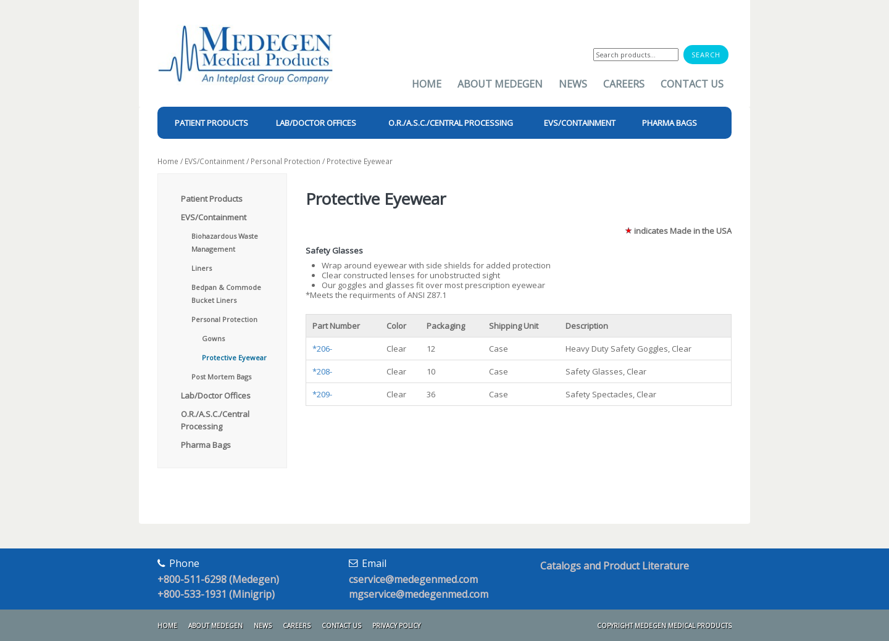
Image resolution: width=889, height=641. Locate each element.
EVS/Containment (214, 161)
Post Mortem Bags (221, 376)
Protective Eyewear (234, 357)
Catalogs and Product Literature (614, 566)
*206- (322, 348)
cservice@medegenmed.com (413, 579)
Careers (624, 84)
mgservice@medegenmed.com (418, 594)
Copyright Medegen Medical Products (664, 625)
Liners (201, 268)
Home (426, 84)
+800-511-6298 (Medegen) (218, 579)
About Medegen (500, 84)
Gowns (213, 338)
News (573, 84)
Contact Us (692, 84)
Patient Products (212, 198)
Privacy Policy (396, 625)
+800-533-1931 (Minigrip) (216, 594)
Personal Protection (285, 161)
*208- (322, 371)
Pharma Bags (206, 444)
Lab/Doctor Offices (216, 395)
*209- (322, 394)
